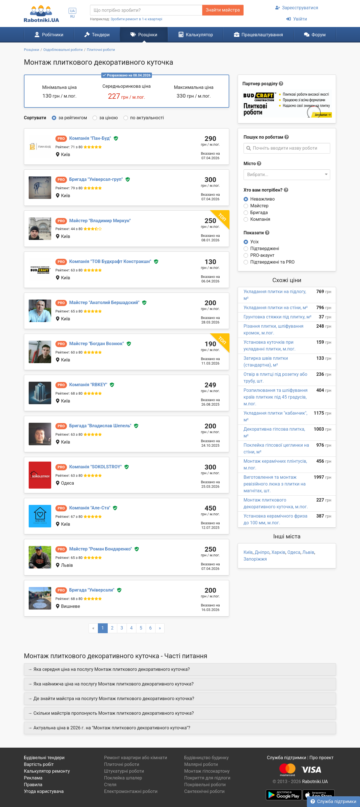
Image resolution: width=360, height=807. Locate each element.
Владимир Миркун (100, 220)
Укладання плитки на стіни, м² (276, 307)
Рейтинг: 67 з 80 (68, 516)
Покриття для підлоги (207, 778)
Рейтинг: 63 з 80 (68, 270)
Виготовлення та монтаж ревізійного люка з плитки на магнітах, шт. (275, 484)
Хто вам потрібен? (266, 190)
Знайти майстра (223, 10)
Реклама (33, 778)
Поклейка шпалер (123, 778)
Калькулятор (195, 34)
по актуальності (147, 117)
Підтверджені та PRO (272, 262)
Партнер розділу (260, 83)
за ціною (108, 117)
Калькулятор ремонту (47, 771)
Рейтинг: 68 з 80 (68, 393)
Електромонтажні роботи (131, 791)
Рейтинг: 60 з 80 (68, 352)
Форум (315, 34)
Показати (256, 232)
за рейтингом (72, 117)
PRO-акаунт (262, 255)
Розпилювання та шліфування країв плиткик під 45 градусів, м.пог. (276, 397)
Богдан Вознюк (96, 343)
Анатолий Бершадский (104, 302)
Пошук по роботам (263, 137)
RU (72, 16)
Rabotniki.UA (315, 781)
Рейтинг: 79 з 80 (68, 188)
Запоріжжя (255, 559)
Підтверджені (264, 248)
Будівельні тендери (44, 757)
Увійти (296, 19)
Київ (248, 552)
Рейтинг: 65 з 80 (68, 311)
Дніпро (262, 552)
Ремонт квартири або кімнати (135, 757)
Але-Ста (89, 508)
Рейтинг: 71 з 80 (68, 147)
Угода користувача (44, 791)
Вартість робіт (39, 764)
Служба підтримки (333, 801)
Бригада (259, 212)
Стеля (110, 784)
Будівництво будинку (206, 757)
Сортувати (35, 117)
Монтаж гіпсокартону (207, 771)
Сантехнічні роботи (204, 791)
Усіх (254, 241)
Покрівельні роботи (205, 784)
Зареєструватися (296, 7)
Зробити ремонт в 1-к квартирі (136, 19)
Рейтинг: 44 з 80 (68, 229)
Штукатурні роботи (124, 771)
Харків (278, 552)
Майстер (259, 205)
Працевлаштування (258, 34)
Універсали (91, 590)
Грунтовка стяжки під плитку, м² (277, 317)
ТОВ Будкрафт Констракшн (110, 261)
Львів (308, 552)
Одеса (293, 552)
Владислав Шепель (100, 425)
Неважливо (262, 199)
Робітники (48, 34)
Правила (33, 784)
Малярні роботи (201, 764)
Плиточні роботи (121, 764)
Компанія (260, 219)
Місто (250, 163)
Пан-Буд (90, 138)
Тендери (97, 34)
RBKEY (88, 384)
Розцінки (143, 34)
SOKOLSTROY (95, 466)
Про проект (321, 757)
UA (72, 11)
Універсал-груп (96, 179)
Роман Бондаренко (100, 549)
